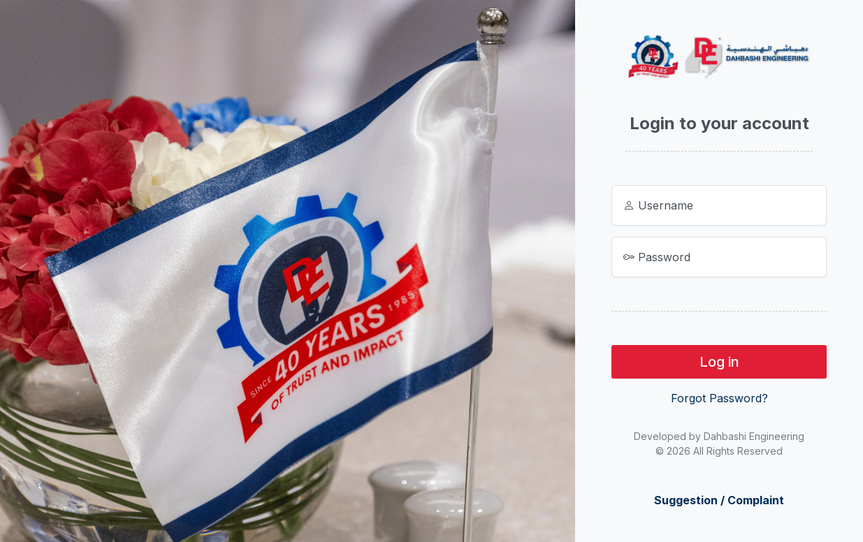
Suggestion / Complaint (719, 500)
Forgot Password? (719, 398)
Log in (719, 361)
